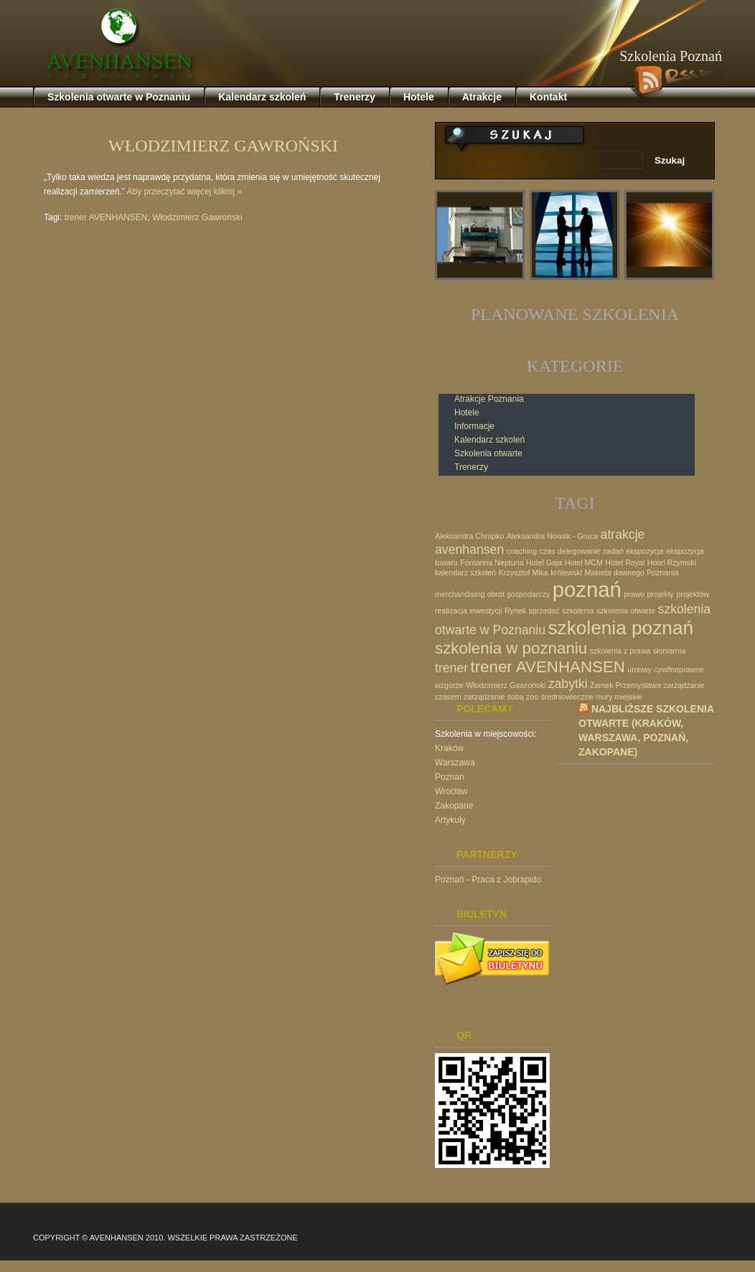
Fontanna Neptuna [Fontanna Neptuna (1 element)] (491, 562)
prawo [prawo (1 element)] (634, 594)
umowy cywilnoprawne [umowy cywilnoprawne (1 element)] (665, 669)
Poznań (449, 777)
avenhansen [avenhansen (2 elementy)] (469, 549)
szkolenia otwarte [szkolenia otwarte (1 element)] (625, 610)
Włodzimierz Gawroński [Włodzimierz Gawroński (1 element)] (505, 685)
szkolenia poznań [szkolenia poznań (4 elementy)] (620, 628)
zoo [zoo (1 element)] (532, 696)
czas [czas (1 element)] (547, 551)
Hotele (466, 412)
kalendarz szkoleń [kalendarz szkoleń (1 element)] (465, 572)
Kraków (449, 748)
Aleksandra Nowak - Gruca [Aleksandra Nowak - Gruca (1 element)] (552, 536)
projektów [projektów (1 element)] (692, 594)
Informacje (474, 426)
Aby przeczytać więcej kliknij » (184, 192)
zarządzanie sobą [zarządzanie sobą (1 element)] (494, 696)
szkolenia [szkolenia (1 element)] (578, 610)
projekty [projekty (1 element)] (660, 594)
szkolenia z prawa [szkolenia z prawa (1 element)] (620, 650)
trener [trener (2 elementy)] (451, 668)
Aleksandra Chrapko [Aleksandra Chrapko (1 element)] (470, 536)
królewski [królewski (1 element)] (566, 572)
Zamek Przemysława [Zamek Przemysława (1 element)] (625, 685)
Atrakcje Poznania (489, 399)
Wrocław (451, 791)
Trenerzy (471, 467)
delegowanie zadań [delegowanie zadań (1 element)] (591, 551)
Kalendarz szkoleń (489, 440)
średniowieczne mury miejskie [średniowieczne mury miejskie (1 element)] (591, 696)
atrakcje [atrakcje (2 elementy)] (623, 534)
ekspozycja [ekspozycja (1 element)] (645, 551)
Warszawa (455, 763)
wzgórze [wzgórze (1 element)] (449, 685)
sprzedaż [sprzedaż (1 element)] (543, 610)
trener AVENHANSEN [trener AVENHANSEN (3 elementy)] (547, 667)
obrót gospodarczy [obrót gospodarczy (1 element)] (518, 594)
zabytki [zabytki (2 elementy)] (568, 684)
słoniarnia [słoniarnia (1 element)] (669, 650)
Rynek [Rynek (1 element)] (515, 610)
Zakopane (454, 806)
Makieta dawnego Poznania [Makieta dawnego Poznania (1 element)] (631, 572)
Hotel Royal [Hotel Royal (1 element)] (624, 562)
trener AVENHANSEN (106, 217)
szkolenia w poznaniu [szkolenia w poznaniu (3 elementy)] (511, 648)
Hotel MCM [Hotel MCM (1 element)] (584, 562)
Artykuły (450, 820)
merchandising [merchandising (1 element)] (459, 594)
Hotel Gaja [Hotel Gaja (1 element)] (544, 562)
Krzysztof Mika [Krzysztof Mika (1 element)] (523, 572)
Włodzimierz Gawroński (223, 145)
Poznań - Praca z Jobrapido (488, 880)
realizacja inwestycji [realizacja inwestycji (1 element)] (468, 610)
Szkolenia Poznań (670, 56)
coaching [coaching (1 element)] (522, 551)
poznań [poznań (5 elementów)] (587, 589)
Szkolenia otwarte (488, 453)
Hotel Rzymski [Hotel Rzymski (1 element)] (671, 562)
